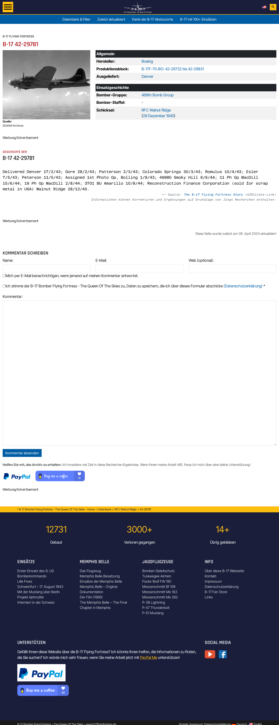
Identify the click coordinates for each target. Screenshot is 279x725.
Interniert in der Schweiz (36, 602)
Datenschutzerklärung (221, 586)
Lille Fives (24, 581)
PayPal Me (148, 657)
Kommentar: (13, 296)
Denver (147, 76)
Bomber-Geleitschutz (158, 571)
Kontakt (210, 576)
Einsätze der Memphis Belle (101, 581)
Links (209, 597)
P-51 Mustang (152, 613)
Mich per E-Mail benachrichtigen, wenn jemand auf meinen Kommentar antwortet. (71, 275)
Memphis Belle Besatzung (100, 576)
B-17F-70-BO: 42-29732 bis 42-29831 (173, 69)
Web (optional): (201, 260)
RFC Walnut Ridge (156, 110)
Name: (8, 260)
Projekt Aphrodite (30, 597)
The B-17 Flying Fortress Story (213, 194)
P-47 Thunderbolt (155, 607)
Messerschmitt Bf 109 (158, 586)
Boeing (147, 61)
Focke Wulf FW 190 (156, 581)
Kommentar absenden (22, 453)
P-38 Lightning (153, 602)
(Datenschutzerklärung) (243, 286)
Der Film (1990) (91, 597)
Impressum (213, 581)
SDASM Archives (13, 125)
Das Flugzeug (90, 571)
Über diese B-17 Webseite (224, 571)
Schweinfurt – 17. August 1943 (40, 586)
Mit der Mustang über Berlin (38, 592)
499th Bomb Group (158, 95)
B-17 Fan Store (216, 592)
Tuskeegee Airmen (156, 576)
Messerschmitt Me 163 (159, 592)
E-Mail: (101, 260)
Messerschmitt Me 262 (160, 597)
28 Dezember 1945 (158, 115)
